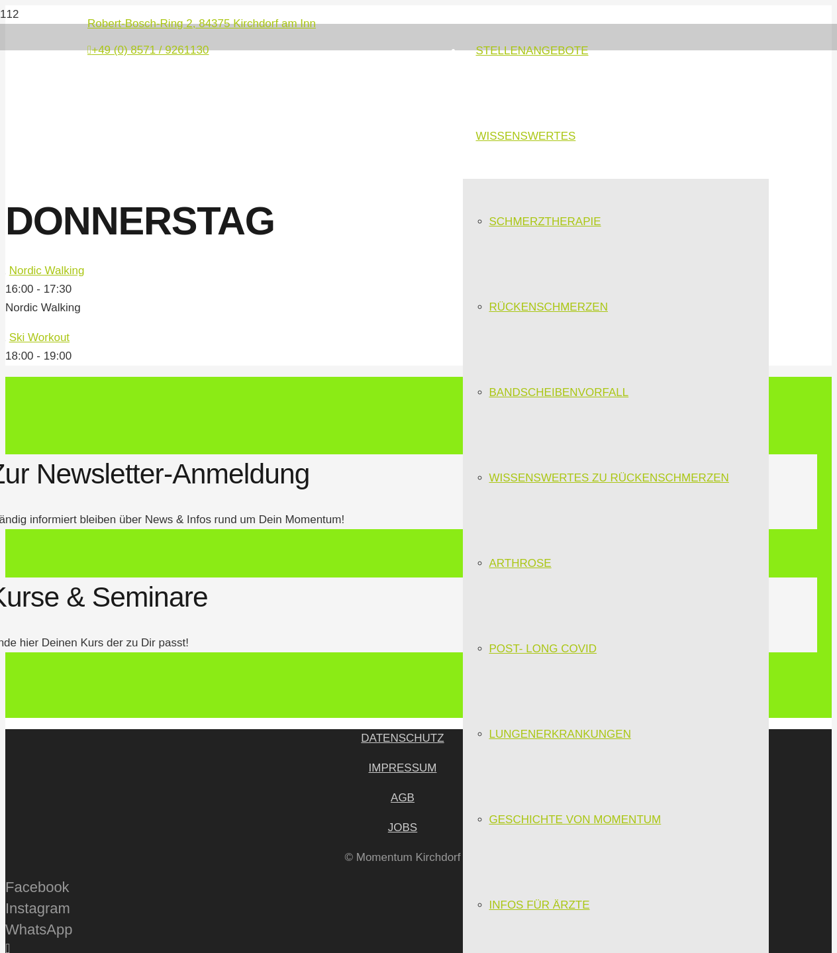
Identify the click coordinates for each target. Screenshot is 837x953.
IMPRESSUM (403, 768)
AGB (403, 797)
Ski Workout (39, 337)
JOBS (402, 827)
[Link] (226, 145)
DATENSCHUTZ (402, 738)
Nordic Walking (47, 270)
